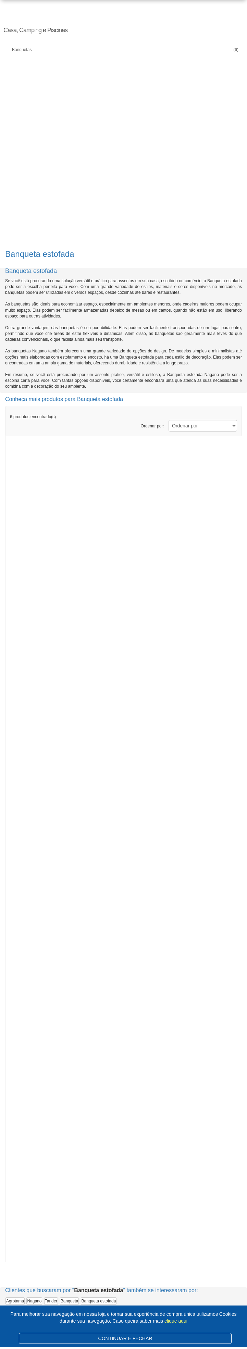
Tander (51, 1301)
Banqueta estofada (99, 1301)
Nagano (34, 1301)
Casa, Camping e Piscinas (35, 30)
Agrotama (15, 1301)
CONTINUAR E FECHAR (125, 1338)
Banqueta (69, 1301)
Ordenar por (152, 426)
